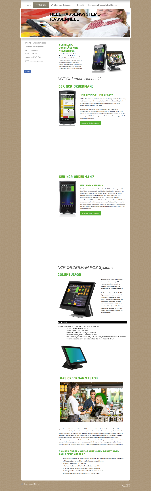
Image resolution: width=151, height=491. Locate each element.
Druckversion (27, 484)
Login (128, 484)
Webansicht (126, 486)
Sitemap (37, 484)
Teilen (27, 71)
